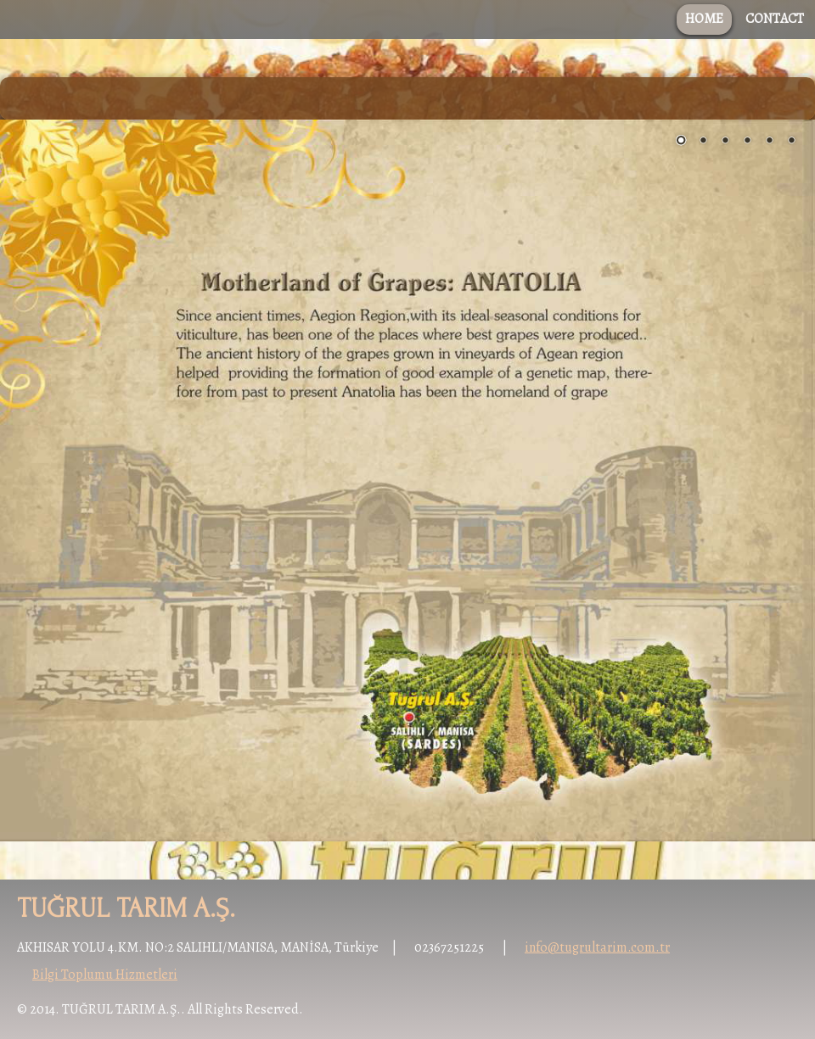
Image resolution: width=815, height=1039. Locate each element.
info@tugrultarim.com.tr (597, 947)
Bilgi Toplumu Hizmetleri (104, 974)
